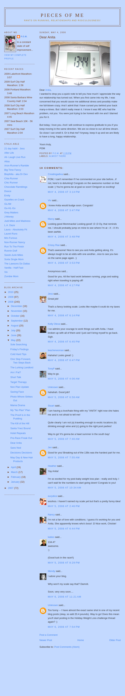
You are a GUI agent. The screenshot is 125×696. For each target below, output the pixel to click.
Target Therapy (18, 382)
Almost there (57, 156)
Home (80, 640)
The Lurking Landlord (21, 367)
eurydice (52, 496)
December (17, 306)
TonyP (51, 368)
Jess (50, 293)
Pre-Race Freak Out (21, 438)
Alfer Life (9, 152)
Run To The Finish (14, 246)
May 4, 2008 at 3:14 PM (64, 192)
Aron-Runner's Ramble (16, 165)
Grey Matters (11, 212)
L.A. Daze (9, 225)
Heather (52, 465)
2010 (11, 292)
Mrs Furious (10, 238)
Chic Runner (11, 182)
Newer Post (46, 640)
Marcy (51, 218)
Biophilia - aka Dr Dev (16, 174)
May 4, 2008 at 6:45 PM (64, 341)
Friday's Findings (19, 349)
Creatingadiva (55, 174)
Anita (48, 90)
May (13, 340)
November (17, 311)
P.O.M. (24, 37)
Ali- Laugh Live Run (14, 157)
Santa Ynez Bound (20, 428)
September (17, 320)
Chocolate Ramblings (15, 186)
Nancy (51, 514)
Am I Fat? (15, 372)
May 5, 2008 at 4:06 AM (64, 378)
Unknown (53, 387)
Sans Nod (15, 447)
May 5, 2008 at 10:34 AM (64, 487)
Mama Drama (17, 405)
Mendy (51, 571)
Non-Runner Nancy (14, 242)
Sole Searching (18, 344)
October (15, 315)
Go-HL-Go (9, 208)
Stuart (51, 405)
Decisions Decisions (21, 452)
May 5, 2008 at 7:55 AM (64, 457)
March (14, 472)
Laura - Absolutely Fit (15, 229)
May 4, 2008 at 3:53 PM (64, 262)
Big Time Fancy (12, 169)
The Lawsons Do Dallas (17, 263)
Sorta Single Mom (14, 259)
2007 (11, 488)
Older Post (115, 640)
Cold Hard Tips (18, 354)
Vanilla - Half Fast (13, 267)
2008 (11, 301)
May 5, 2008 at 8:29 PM (64, 562)
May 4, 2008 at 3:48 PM (64, 236)
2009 (11, 297)
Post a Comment (49, 634)
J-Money (9, 216)
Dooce (7, 191)
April (14, 467)
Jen (50, 447)
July (13, 330)
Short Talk (15, 377)
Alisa (7, 161)
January (15, 481)
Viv (49, 200)
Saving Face (17, 391)
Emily (7, 195)
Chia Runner (11, 178)
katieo (51, 537)
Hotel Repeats (18, 433)
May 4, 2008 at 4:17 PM (64, 285)
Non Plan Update (19, 387)
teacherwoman (56, 350)
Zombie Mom (11, 276)
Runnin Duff (10, 250)
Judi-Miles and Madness (17, 221)
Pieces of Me (62, 15)
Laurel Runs (10, 233)
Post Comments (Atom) (66, 646)
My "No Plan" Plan (20, 410)
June (14, 335)
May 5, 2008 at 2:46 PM (64, 506)
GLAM (7, 203)
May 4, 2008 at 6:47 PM (64, 360)
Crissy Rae (54, 245)
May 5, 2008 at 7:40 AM (64, 439)
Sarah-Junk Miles (13, 255)
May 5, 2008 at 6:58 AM (64, 397)
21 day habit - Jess (14, 148)
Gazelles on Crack (14, 199)
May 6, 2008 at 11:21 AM (64, 596)
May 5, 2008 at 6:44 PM (64, 528)
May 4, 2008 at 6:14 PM (64, 315)
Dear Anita (16, 442)
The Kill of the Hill (19, 423)
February (16, 477)
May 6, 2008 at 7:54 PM (64, 626)
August (15, 325)
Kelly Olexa (54, 323)
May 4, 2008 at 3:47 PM (64, 210)
